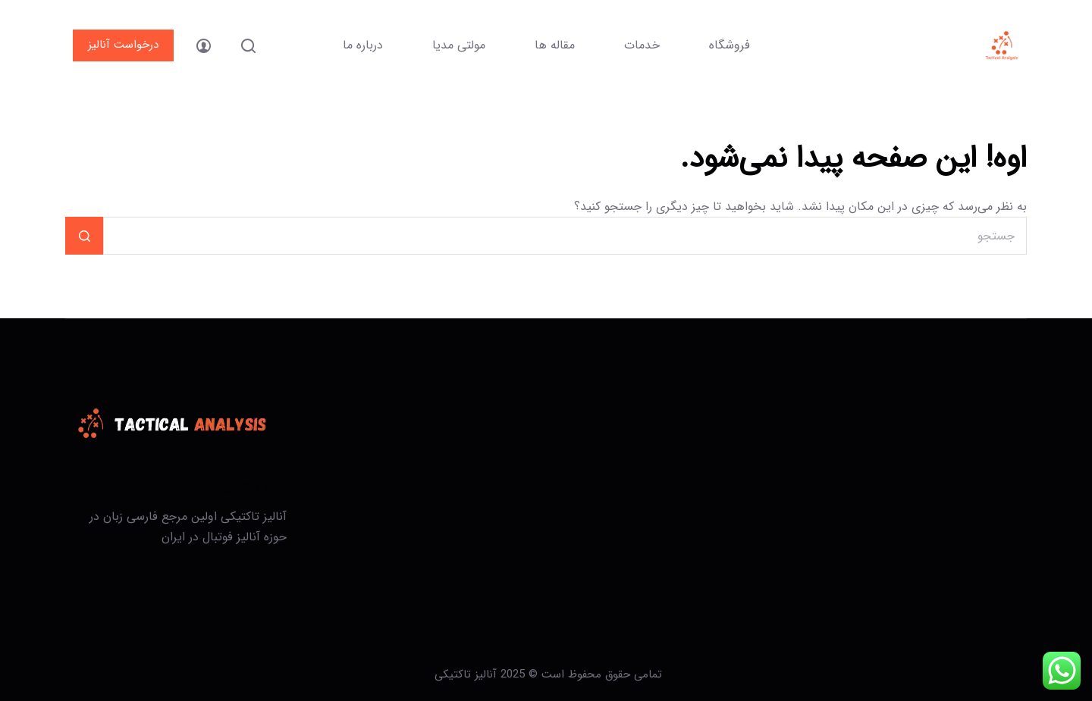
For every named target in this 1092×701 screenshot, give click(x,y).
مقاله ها (555, 45)
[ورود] (203, 46)
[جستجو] (248, 46)
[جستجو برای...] (564, 236)
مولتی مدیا (458, 45)
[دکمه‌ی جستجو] (84, 236)
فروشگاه (729, 45)
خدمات (642, 45)
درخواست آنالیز (123, 45)
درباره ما (363, 45)
